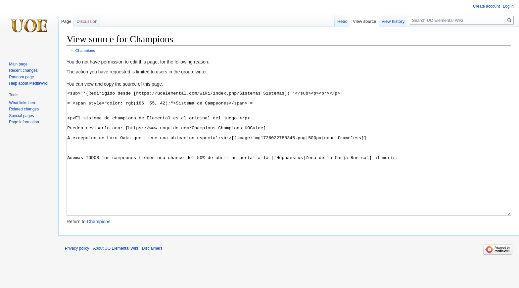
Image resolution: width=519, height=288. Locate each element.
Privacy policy (77, 273)
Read (342, 21)
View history (393, 21)
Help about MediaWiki (28, 83)
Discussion (86, 21)
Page (66, 21)
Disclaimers (152, 273)
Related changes (24, 109)
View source (364, 21)
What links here (22, 103)
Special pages (21, 115)
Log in (508, 6)
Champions (85, 50)
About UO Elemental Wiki (115, 273)
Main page (18, 64)
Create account (486, 6)
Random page (21, 77)
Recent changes (23, 70)
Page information (24, 122)
